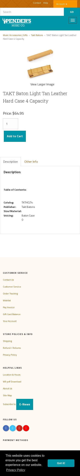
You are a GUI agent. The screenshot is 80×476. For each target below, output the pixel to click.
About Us (7, 388)
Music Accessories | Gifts (15, 35)
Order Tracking (10, 293)
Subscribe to (18, 404)
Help (45, 3)
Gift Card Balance (11, 314)
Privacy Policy (10, 355)
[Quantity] (10, 123)
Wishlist (7, 300)
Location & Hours (11, 374)
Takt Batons (37, 35)
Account (61, 4)
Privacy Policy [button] (15, 470)
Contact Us (8, 280)
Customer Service (12, 286)
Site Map (7, 395)
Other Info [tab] (31, 161)
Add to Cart (15, 136)
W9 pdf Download (12, 381)
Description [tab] (10, 161)
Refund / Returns (12, 348)
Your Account (9, 321)
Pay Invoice (9, 307)
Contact (37, 3)
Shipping (7, 341)
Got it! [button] (61, 463)
